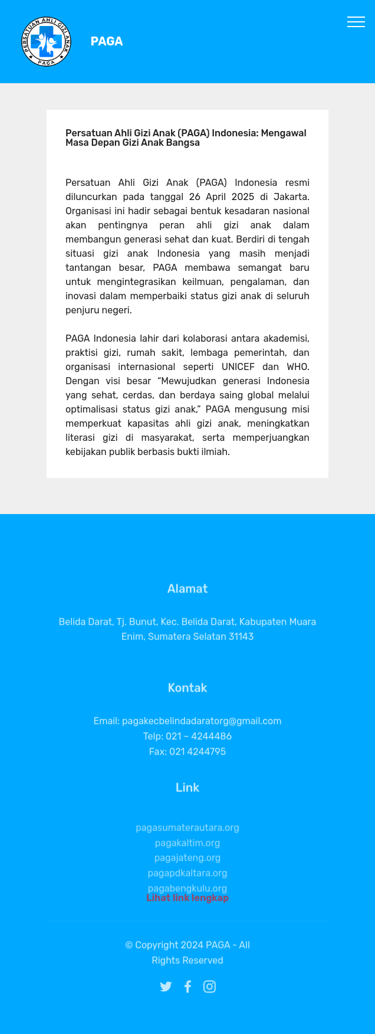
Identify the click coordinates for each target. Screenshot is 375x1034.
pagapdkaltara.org (187, 887)
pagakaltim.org (187, 857)
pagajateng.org (187, 872)
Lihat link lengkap (187, 900)
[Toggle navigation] (356, 21)
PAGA (107, 41)
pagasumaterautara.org (187, 842)
